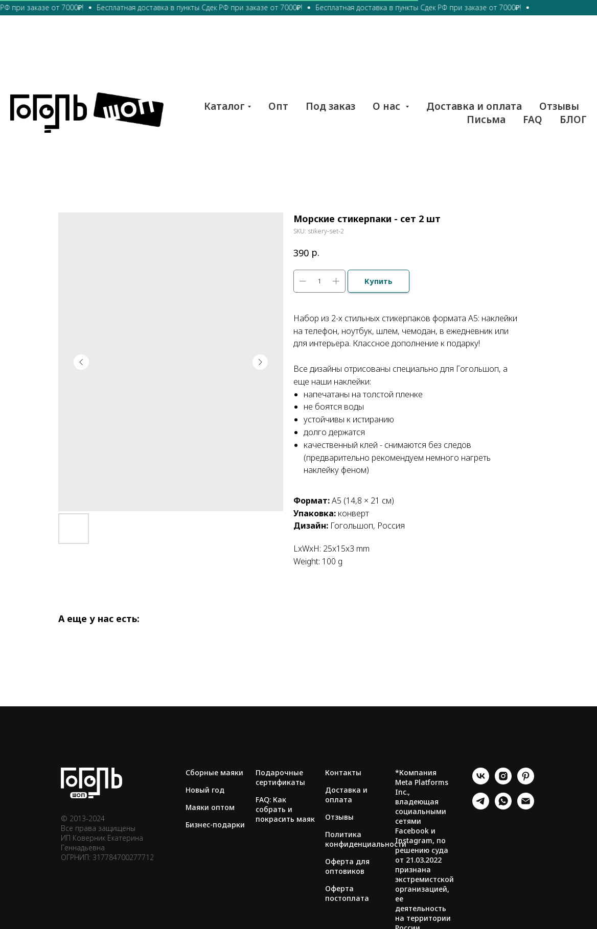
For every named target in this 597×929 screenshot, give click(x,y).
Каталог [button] (224, 106)
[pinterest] (525, 781)
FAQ (532, 119)
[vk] (480, 781)
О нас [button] (388, 106)
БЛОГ (573, 119)
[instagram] (503, 781)
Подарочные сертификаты (280, 777)
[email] (525, 806)
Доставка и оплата (474, 106)
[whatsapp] (503, 806)
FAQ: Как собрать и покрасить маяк (285, 809)
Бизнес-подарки (215, 824)
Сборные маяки (214, 772)
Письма (486, 119)
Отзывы (559, 106)
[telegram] (480, 806)
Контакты (343, 772)
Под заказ (330, 106)
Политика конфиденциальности (365, 839)
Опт (278, 106)
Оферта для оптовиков (347, 866)
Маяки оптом (210, 807)
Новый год (205, 790)
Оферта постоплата (347, 893)
